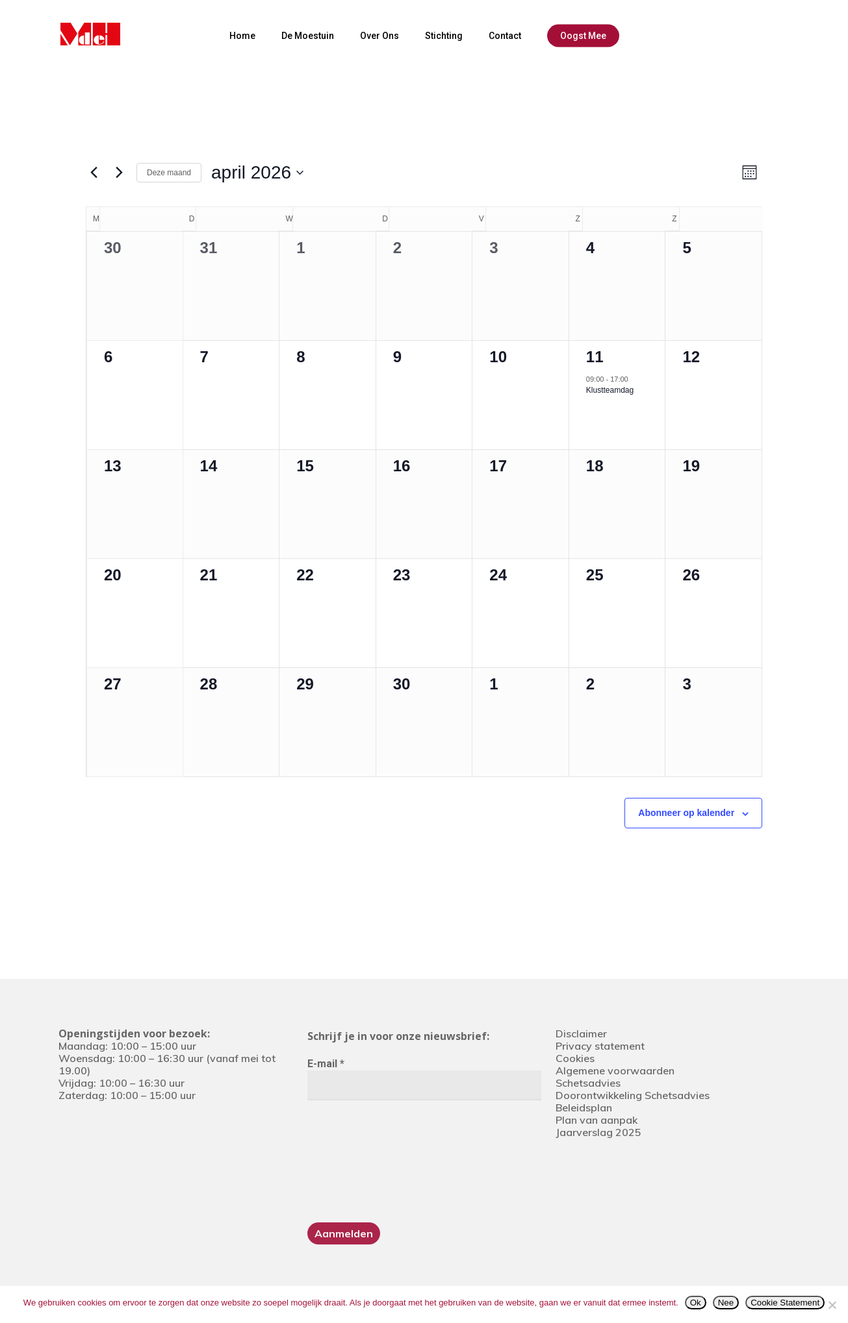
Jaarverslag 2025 (598, 1132)
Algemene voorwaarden (615, 1070)
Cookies (575, 1058)
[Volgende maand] (119, 172)
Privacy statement (600, 1045)
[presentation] (360, 1160)
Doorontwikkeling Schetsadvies (633, 1095)
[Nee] (831, 1304)
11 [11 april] (595, 356)
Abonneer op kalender (686, 813)
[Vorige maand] (93, 172)
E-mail (325, 1063)
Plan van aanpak (596, 1119)
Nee (726, 1302)
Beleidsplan (584, 1107)
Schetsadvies (588, 1082)
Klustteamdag (610, 390)
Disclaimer (581, 1033)
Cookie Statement (785, 1302)
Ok (695, 1302)
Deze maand (169, 172)
